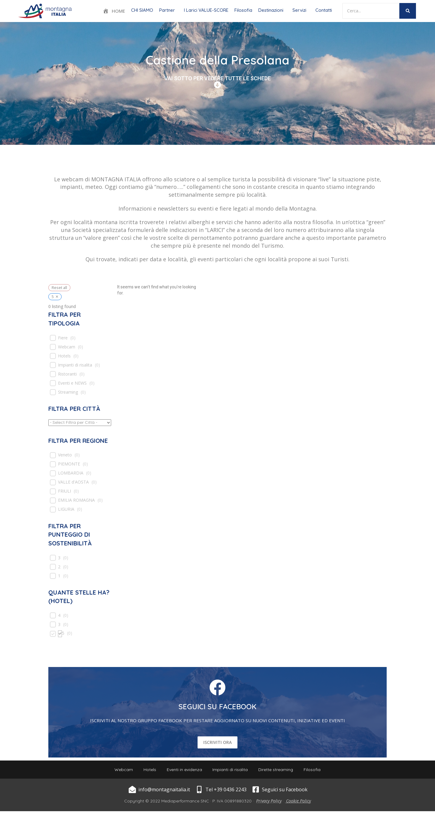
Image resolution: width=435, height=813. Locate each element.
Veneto (65, 455)
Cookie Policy (298, 802)
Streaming (68, 392)
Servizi (299, 10)
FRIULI (64, 491)
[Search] (370, 11)
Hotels (64, 356)
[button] (168, 10)
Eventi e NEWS (72, 383)
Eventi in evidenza (183, 770)
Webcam (66, 347)
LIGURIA (66, 509)
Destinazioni (270, 10)
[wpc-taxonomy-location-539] (79, 422)
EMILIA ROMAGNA (76, 500)
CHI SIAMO (142, 10)
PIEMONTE (69, 464)
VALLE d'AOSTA (73, 482)
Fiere (63, 338)
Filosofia (243, 10)
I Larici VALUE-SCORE (206, 10)
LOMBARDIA (70, 473)
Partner (167, 10)
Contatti (323, 10)
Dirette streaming (278, 770)
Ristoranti (67, 374)
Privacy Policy (269, 802)
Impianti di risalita (75, 365)
